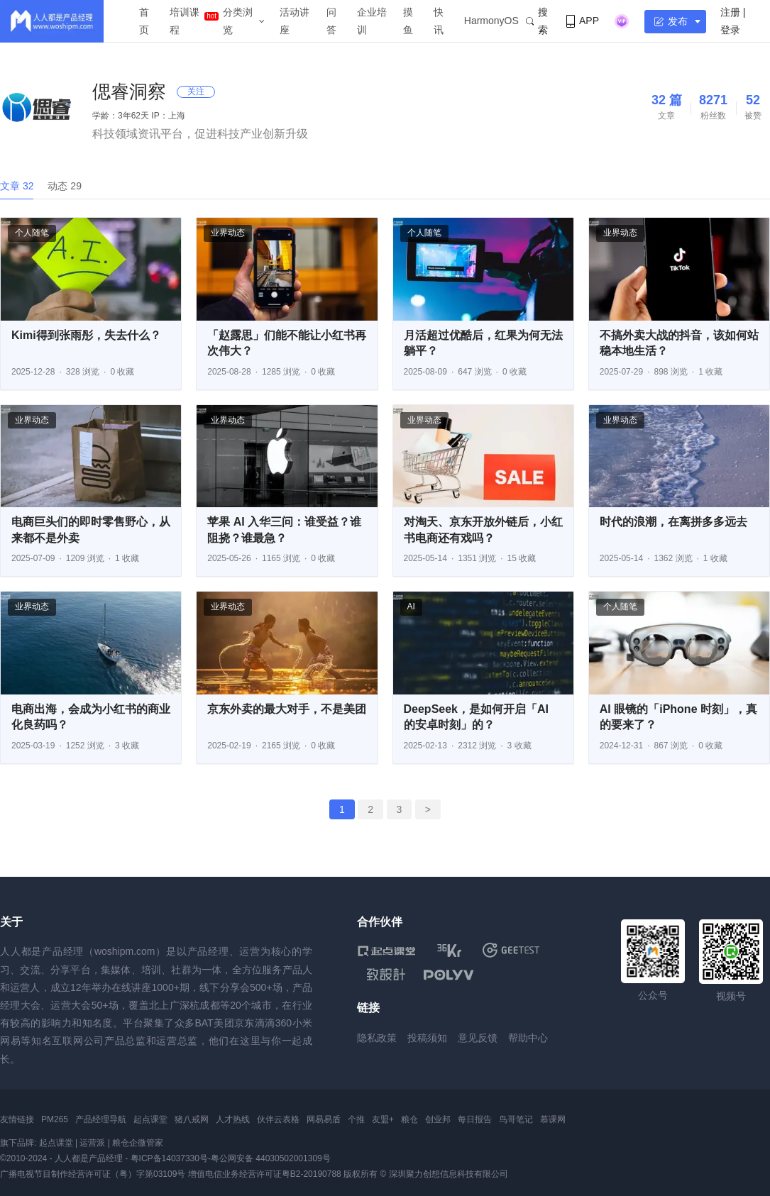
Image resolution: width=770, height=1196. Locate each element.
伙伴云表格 (278, 1119)
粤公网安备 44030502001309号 (271, 1158)
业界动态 (228, 233)
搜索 (537, 20)
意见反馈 (477, 1037)
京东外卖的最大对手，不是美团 (286, 709)
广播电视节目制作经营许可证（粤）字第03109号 (92, 1174)
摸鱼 (408, 20)
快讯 (439, 20)
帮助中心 (528, 1037)
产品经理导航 (100, 1119)
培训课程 (184, 20)
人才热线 (233, 1119)
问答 (331, 20)
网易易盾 (324, 1119)
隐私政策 (377, 1037)
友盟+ (383, 1119)
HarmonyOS (491, 20)
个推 (356, 1119)
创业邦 (438, 1119)
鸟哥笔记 (516, 1119)
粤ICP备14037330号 (169, 1158)
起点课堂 (150, 1119)
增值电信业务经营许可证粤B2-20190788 (264, 1174)
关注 (195, 91)
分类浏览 (238, 20)
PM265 (54, 1119)
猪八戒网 (192, 1119)
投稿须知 (427, 1037)
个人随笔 (32, 233)
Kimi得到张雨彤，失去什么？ (86, 335)
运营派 (92, 1143)
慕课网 (553, 1119)
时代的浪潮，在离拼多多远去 (673, 522)
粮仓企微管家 (137, 1143)
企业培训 (372, 20)
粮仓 (409, 1119)
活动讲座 (294, 20)
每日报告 (475, 1119)
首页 (144, 20)
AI (411, 606)
